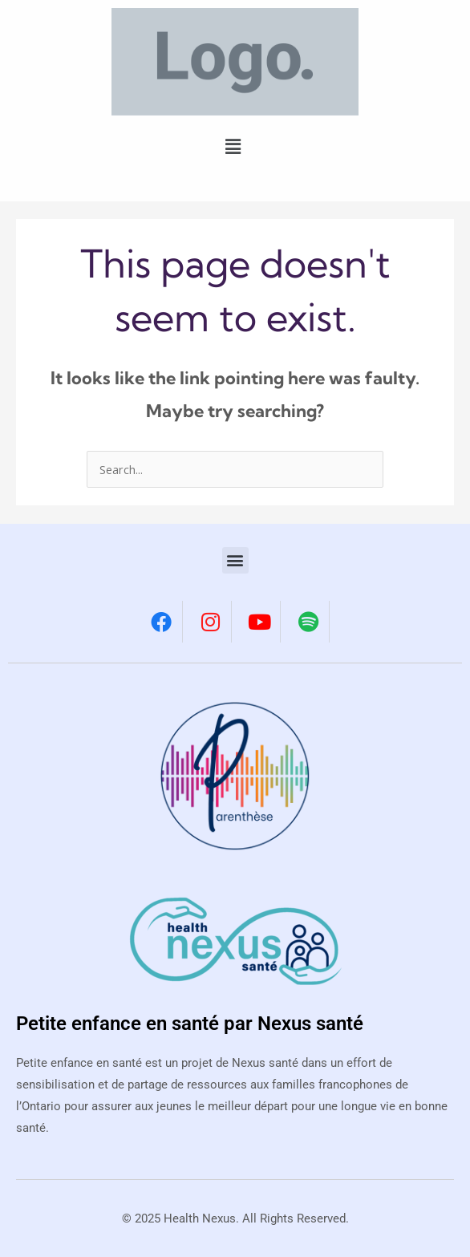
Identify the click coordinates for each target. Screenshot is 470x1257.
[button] (232, 146)
